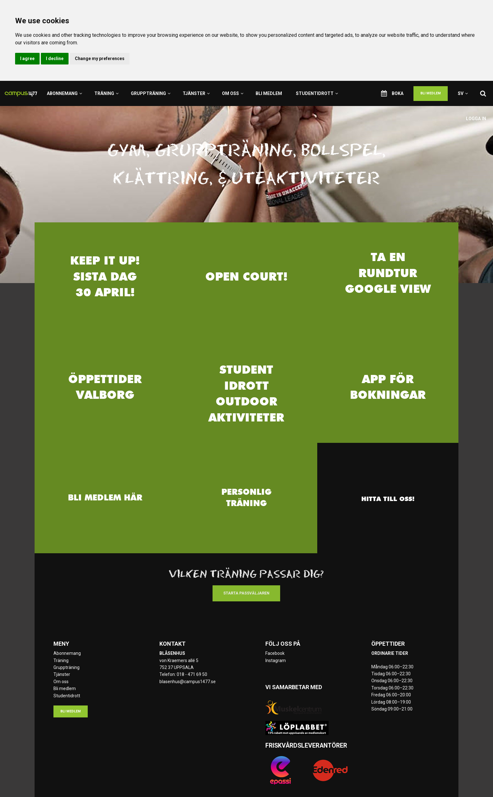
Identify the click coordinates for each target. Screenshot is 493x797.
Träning (106, 93)
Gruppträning (150, 93)
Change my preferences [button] (100, 58)
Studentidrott (317, 93)
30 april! (105, 293)
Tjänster (196, 93)
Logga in (476, 118)
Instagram (275, 660)
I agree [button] (27, 58)
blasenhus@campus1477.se (187, 681)
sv (463, 93)
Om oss (232, 93)
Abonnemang (64, 93)
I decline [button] (55, 58)
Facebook (275, 653)
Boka (392, 93)
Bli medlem (269, 93)
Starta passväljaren (246, 593)
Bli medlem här (105, 498)
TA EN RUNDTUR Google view (388, 274)
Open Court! (246, 277)
